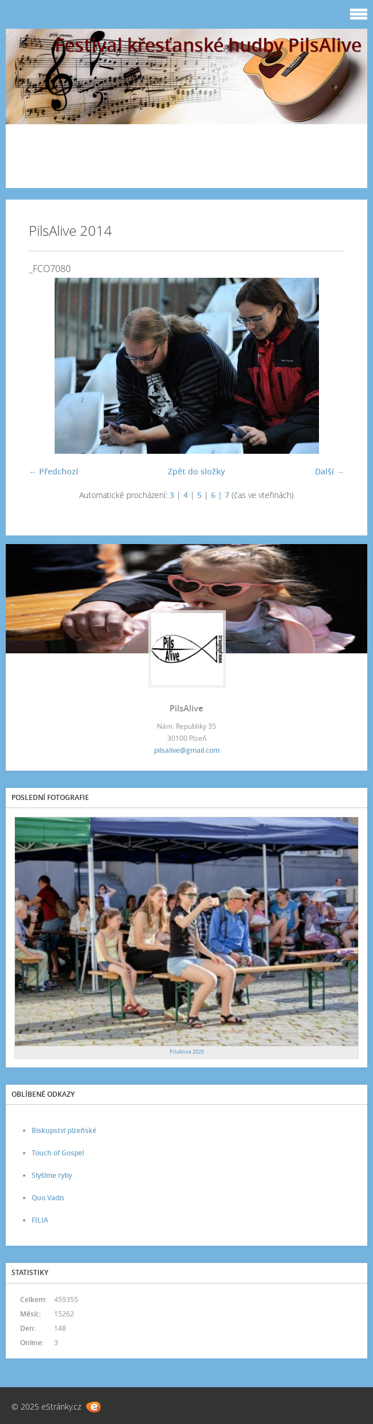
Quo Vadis (48, 1198)
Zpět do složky (196, 471)
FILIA (40, 1220)
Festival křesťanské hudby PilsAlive (208, 44)
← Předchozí (53, 471)
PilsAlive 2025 (187, 1051)
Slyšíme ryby (52, 1175)
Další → (329, 471)
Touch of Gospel (58, 1153)
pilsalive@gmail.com (187, 750)
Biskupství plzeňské (64, 1130)
